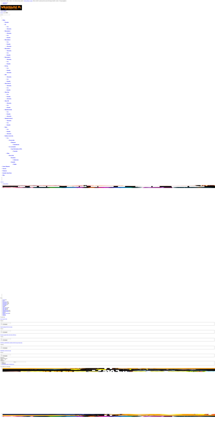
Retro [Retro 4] (4, 312)
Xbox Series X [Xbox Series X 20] (5, 307)
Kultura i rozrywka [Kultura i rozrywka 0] (6, 313)
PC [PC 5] (3, 300)
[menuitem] (4, 20)
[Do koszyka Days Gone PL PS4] (5, 324)
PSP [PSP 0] (3, 306)
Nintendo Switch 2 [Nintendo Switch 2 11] (6, 311)
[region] (107, 241)
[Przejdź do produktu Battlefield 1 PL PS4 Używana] (107, 350)
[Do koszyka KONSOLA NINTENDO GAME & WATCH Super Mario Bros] (5, 348)
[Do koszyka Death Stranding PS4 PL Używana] (5, 332)
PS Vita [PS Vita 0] (4, 305)
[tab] (109, 294)
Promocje (4, 315)
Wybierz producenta (3, 358)
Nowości (4, 314)
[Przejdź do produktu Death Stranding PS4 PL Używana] (107, 326)
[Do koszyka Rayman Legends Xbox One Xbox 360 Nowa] (5, 340)
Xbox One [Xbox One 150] (4, 308)
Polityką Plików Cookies (28, 0)
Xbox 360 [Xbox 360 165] (4, 309)
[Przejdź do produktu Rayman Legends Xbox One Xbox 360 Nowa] (107, 334)
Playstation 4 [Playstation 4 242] (5, 302)
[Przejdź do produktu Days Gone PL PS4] (107, 319)
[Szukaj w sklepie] (5, 14)
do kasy (1, 12)
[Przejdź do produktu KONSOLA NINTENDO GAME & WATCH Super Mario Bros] (107, 342)
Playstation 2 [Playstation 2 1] (5, 304)
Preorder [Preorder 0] (4, 299)
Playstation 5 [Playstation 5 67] (5, 301)
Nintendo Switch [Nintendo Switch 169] (5, 310)
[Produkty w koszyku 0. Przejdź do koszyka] (3, 10)
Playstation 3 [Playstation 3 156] (5, 303)
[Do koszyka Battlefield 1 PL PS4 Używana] (5, 356)
